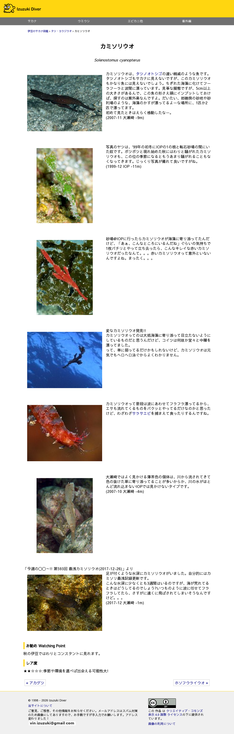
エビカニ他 (135, 21)
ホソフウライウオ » (191, 682)
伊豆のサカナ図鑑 (38, 31)
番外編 (186, 21)
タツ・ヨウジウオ (61, 31)
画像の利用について (162, 724)
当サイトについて (40, 706)
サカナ (32, 21)
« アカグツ (35, 682)
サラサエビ (141, 413)
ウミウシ (84, 21)
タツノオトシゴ (149, 73)
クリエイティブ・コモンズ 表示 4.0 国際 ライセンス (175, 713)
